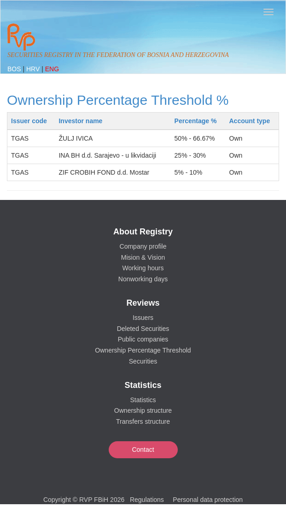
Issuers (143, 317)
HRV (33, 69)
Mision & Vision (143, 257)
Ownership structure (143, 410)
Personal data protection (208, 499)
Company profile (143, 246)
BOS (15, 69)
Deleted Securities (143, 328)
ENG (52, 69)
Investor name (80, 121)
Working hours (142, 268)
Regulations (147, 499)
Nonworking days (143, 279)
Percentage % (196, 121)
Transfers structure (143, 421)
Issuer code (29, 121)
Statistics (143, 400)
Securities (143, 361)
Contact (143, 449)
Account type (249, 121)
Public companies (143, 339)
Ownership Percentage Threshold (143, 350)
